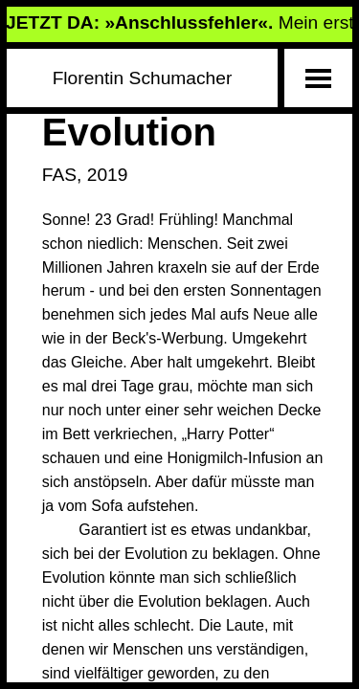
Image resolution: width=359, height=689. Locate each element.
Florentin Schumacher (143, 78)
